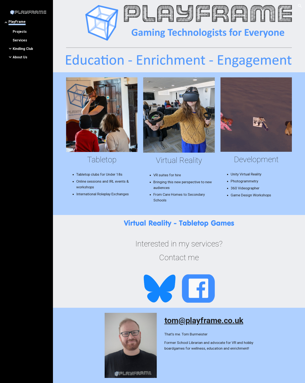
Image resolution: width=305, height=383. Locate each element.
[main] (101, 159)
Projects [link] (20, 32)
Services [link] (20, 40)
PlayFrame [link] (17, 22)
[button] (300, 6)
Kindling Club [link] (23, 49)
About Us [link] (20, 57)
